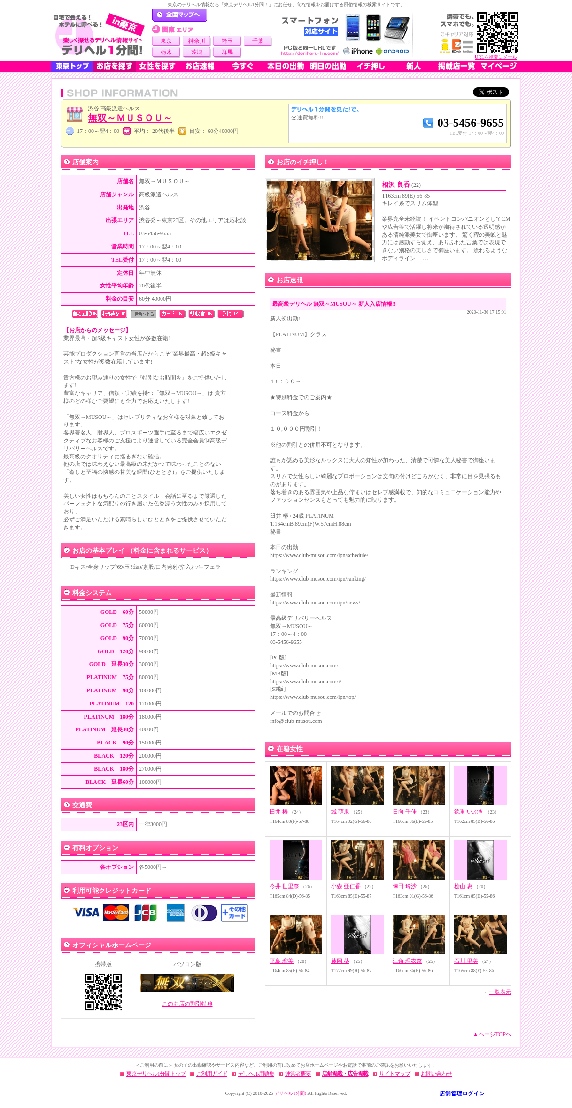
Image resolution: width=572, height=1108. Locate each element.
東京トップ (72, 66)
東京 (166, 41)
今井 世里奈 (284, 886)
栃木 (166, 52)
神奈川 (196, 41)
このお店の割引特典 (187, 1003)
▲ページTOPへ (492, 1034)
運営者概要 (298, 1073)
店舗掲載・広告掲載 (345, 1073)
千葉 (257, 41)
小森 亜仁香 (346, 886)
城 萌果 (340, 811)
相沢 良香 (401, 184)
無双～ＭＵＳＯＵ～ (130, 118)
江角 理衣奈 (407, 961)
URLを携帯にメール (496, 57)
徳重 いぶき (469, 811)
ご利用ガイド (211, 1073)
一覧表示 (500, 992)
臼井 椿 (279, 811)
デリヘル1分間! (290, 1093)
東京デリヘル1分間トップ (156, 1073)
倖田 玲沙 (405, 886)
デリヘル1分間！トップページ (179, 15)
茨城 (196, 52)
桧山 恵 (463, 886)
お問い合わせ (436, 1073)
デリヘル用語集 (256, 1073)
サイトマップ (394, 1073)
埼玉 (227, 41)
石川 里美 (466, 961)
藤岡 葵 (340, 961)
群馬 (227, 52)
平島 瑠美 (282, 961)
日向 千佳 (405, 811)
